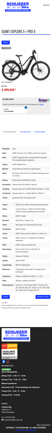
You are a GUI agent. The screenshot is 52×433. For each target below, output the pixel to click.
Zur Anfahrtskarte (43, 425)
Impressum (32, 430)
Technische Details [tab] (9, 132)
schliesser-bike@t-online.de (13, 420)
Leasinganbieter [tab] (25, 132)
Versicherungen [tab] (39, 132)
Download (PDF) (43, 297)
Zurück (5, 42)
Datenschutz (21, 430)
